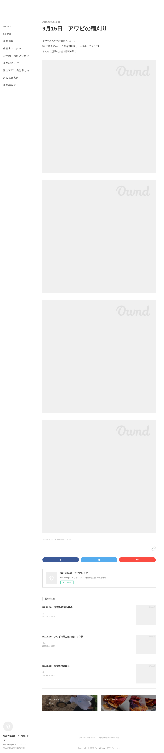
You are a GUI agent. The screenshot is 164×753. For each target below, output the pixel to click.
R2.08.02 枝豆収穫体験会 (56, 666)
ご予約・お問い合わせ (16, 55)
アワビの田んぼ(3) (49, 539)
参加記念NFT (11, 63)
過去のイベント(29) (64, 539)
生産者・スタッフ (13, 48)
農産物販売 (9, 85)
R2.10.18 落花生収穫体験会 (57, 607)
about (7, 33)
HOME (7, 26)
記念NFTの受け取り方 (16, 70)
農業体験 (8, 40)
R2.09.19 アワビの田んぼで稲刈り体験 (62, 636)
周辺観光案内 (11, 77)
